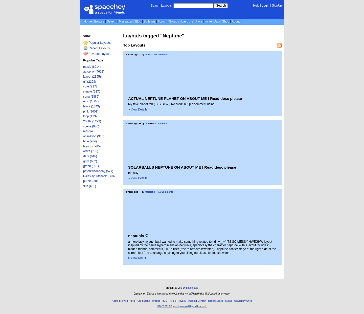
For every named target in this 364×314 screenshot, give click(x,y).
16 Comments (165, 192)
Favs (198, 21)
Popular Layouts (96, 42)
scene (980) (91, 126)
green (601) (91, 166)
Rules (132, 300)
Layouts (187, 21)
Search (221, 5)
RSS (164, 300)
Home (88, 21)
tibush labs (192, 287)
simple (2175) (92, 91)
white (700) (90, 151)
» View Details (137, 109)
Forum (162, 21)
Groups (174, 21)
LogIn (265, 5)
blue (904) (90, 141)
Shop (225, 21)
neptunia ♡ (138, 236)
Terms (172, 300)
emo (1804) (91, 101)
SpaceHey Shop (243, 300)
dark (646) (90, 156)
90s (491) (89, 186)
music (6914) (92, 67)
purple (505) (91, 181)
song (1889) (91, 96)
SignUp (277, 5)
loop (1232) (91, 116)
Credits (156, 300)
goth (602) (90, 161)
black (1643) (91, 106)
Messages (126, 21)
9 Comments (160, 123)
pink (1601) (90, 111)
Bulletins (149, 21)
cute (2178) (91, 86)
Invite (208, 21)
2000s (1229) (92, 121)
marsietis (150, 192)
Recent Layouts (96, 48)
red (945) (89, 131)
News (123, 300)
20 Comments (160, 54)
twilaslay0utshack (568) (99, 176)
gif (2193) (89, 81)
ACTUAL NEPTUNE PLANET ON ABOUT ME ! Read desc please (185, 98)
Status (228, 300)
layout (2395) (92, 76)
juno (147, 54)
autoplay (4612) (93, 71)
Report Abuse (215, 300)
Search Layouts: (162, 5)
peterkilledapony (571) (98, 171)
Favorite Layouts (97, 54)
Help (256, 5)
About (236, 21)
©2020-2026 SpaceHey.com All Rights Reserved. (182, 306)
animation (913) (93, 136)
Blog (138, 21)
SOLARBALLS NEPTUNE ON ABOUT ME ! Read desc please (182, 167)
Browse (99, 21)
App (217, 21)
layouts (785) (92, 146)
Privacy (182, 300)
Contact (202, 300)
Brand (146, 300)
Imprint (192, 300)
